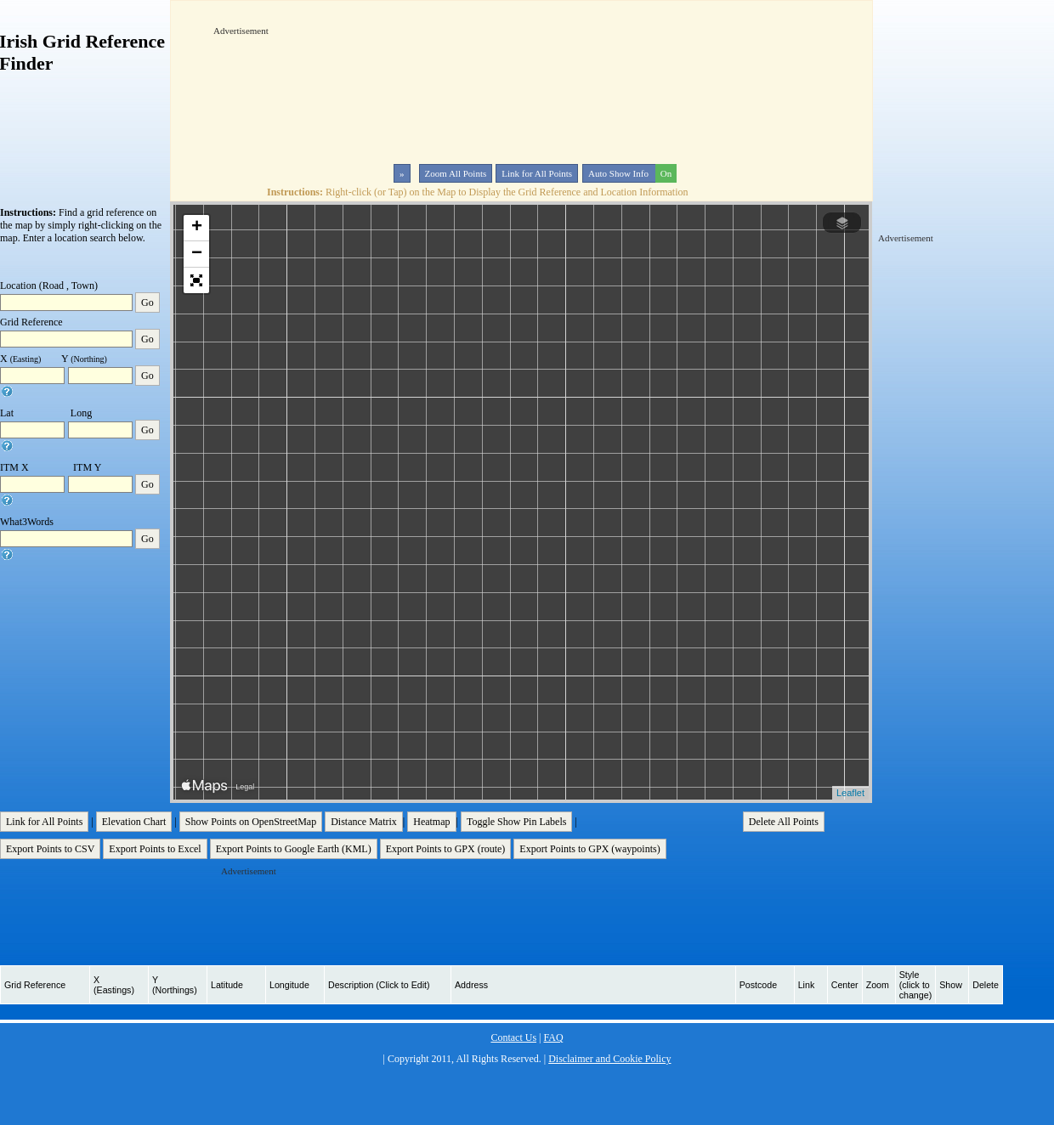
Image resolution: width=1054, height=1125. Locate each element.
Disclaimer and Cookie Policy (609, 1059)
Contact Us (513, 1037)
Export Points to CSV (50, 849)
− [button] (196, 254)
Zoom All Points (456, 173)
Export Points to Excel (155, 849)
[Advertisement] (266, 88)
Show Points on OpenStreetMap (250, 822)
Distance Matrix (364, 822)
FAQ (553, 1037)
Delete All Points (784, 822)
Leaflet (850, 793)
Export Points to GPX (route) (446, 849)
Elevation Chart (134, 822)
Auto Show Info (630, 173)
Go (147, 302)
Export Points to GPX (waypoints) (589, 849)
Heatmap (431, 822)
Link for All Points (537, 173)
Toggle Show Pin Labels (517, 822)
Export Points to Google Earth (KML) (293, 849)
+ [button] (196, 227)
